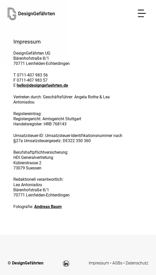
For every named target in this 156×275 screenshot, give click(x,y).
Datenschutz (137, 263)
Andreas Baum (48, 206)
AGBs (117, 263)
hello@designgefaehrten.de (42, 85)
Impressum (99, 263)
